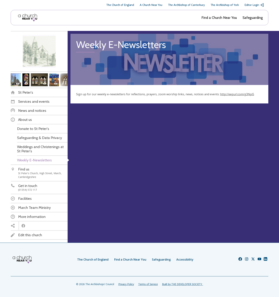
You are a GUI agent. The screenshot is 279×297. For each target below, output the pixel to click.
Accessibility (184, 259)
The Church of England (120, 5)
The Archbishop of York (224, 5)
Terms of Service (148, 284)
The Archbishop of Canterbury (186, 5)
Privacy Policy (126, 284)
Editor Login (254, 5)
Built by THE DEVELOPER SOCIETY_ (182, 284)
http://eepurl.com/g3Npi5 (237, 94)
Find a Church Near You (219, 17)
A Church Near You (151, 5)
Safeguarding (253, 17)
